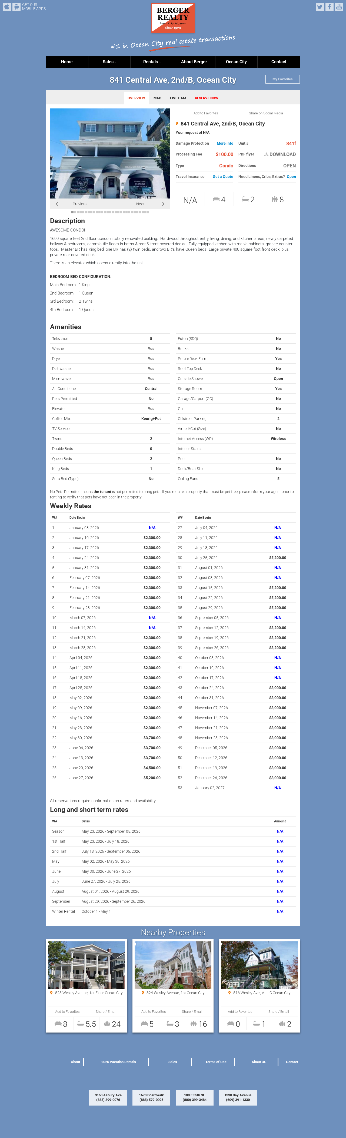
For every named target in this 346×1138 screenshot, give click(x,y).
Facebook (329, 7)
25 (137, 212)
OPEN (289, 166)
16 (113, 212)
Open (291, 177)
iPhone (7, 7)
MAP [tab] (157, 98)
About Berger (194, 61)
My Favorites (282, 79)
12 (102, 212)
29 (148, 212)
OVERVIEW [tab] (136, 98)
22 (129, 212)
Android (16, 7)
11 (99, 212)
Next (140, 204)
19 (121, 212)
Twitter (320, 7)
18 (118, 212)
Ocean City (236, 61)
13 (105, 212)
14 (108, 212)
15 (110, 212)
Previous (80, 204)
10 (97, 212)
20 (124, 212)
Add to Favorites (206, 113)
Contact (278, 61)
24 (135, 212)
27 (143, 212)
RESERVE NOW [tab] (206, 98)
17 (116, 212)
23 (132, 212)
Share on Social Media (266, 113)
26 (140, 212)
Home (67, 61)
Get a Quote (223, 177)
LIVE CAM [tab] (178, 98)
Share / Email (105, 1012)
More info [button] (225, 143)
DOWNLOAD (280, 154)
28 (145, 212)
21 (126, 212)
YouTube (339, 7)
